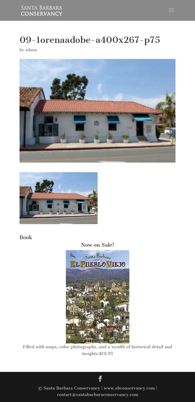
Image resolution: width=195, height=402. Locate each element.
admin (31, 50)
